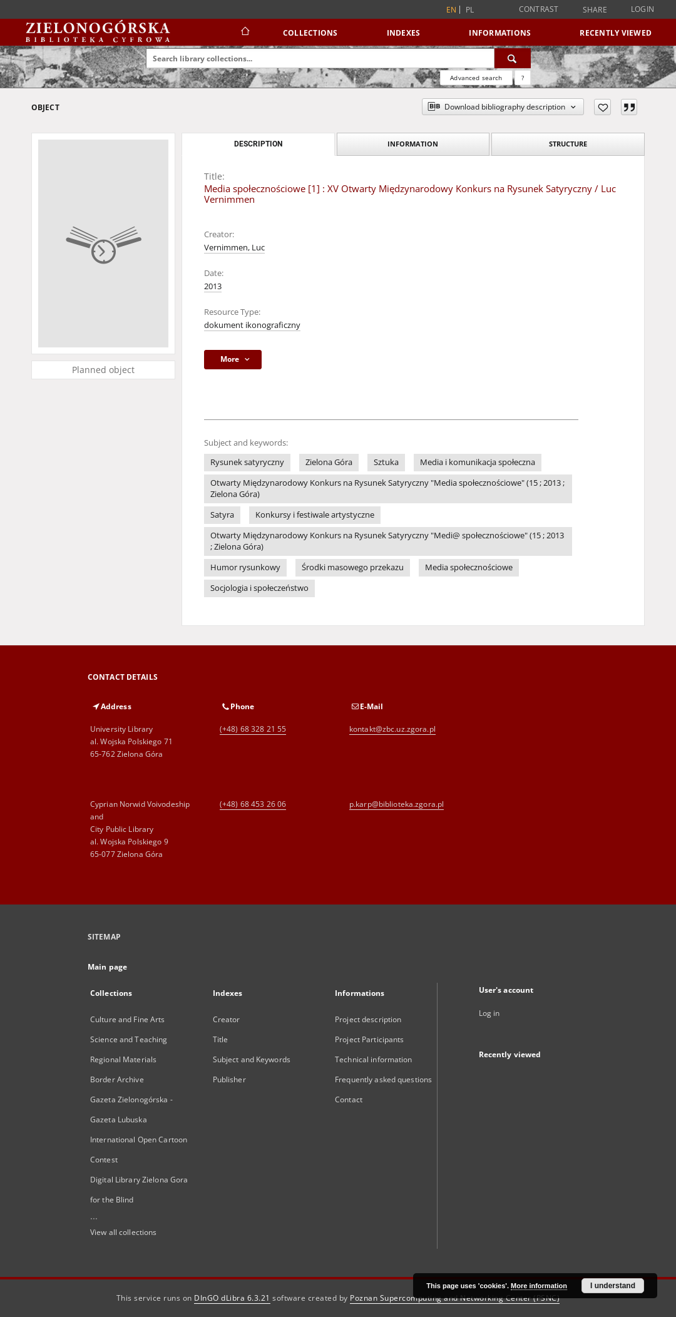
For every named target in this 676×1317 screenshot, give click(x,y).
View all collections (123, 1232)
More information (539, 1285)
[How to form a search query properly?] (523, 77)
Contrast (539, 9)
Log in (489, 1013)
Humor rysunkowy (245, 567)
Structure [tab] (568, 143)
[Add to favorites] (602, 107)
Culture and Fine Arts (127, 1019)
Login (642, 9)
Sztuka (386, 462)
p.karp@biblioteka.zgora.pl (396, 804)
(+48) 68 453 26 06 (253, 804)
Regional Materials (123, 1059)
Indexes (404, 33)
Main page (107, 966)
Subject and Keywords (251, 1059)
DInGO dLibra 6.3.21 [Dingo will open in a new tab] (232, 1298)
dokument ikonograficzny (252, 325)
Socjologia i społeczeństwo (259, 588)
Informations (500, 33)
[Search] (512, 58)
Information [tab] (412, 143)
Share (595, 10)
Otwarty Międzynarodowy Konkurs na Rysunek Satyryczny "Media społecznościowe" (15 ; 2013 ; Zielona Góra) (387, 489)
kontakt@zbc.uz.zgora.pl (392, 729)
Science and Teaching (128, 1039)
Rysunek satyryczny (247, 462)
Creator (226, 1019)
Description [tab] (258, 144)
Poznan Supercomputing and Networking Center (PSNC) (455, 1298)
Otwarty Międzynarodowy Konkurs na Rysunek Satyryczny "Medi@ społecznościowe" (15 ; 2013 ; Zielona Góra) (387, 541)
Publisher (229, 1079)
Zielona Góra (328, 462)
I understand (612, 1285)
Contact (348, 1099)
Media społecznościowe (469, 567)
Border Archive (117, 1079)
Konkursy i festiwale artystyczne (314, 515)
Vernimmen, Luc (234, 247)
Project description (368, 1019)
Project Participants (369, 1039)
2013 (213, 286)
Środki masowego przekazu (353, 567)
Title (220, 1039)
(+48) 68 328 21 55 (253, 729)
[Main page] (244, 32)
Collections (310, 33)
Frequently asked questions (383, 1079)
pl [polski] (470, 10)
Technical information (373, 1059)
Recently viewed (616, 33)
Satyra (222, 515)
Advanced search (476, 77)
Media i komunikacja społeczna (477, 462)
